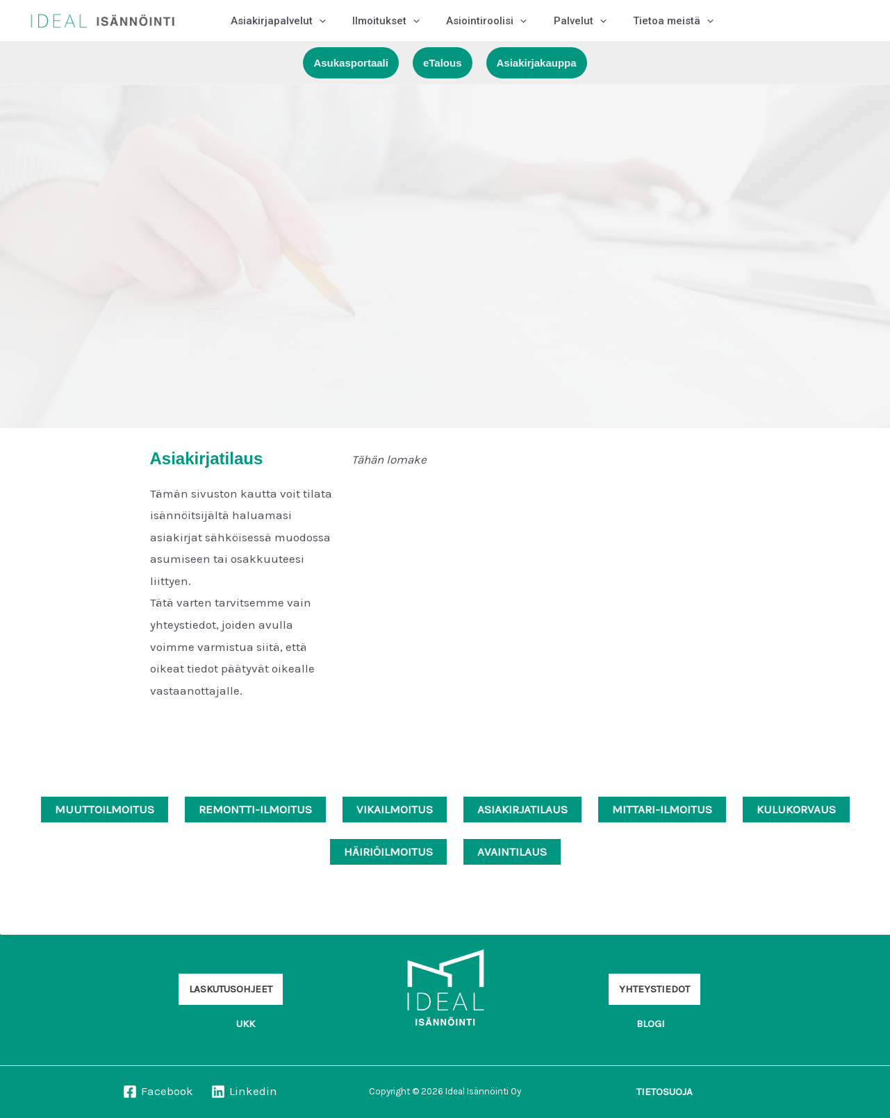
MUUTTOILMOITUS (104, 809)
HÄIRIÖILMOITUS (388, 851)
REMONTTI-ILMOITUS (255, 809)
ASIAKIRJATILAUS (522, 809)
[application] (316, 20)
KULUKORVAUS (796, 809)
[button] (351, 62)
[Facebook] (158, 1092)
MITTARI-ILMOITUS (662, 809)
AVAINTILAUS (512, 851)
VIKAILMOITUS (394, 809)
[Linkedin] (244, 1092)
